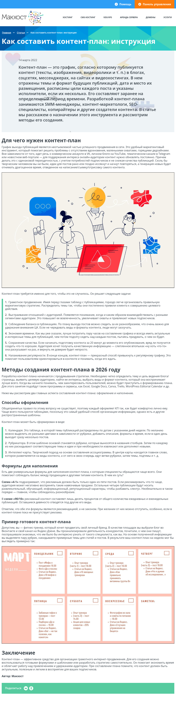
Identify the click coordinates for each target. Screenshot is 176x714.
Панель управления (157, 4)
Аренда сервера (129, 17)
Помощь (125, 4)
